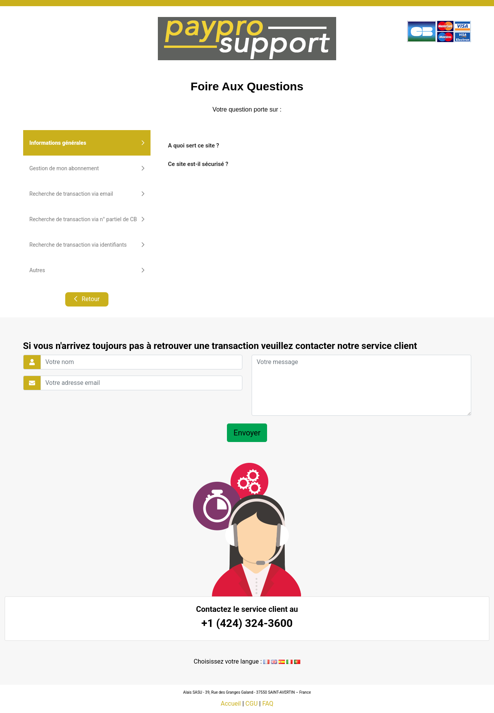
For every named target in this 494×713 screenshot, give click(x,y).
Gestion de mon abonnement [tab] (86, 168)
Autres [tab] (86, 270)
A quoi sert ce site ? (193, 145)
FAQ (267, 703)
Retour (87, 299)
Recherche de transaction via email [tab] (86, 194)
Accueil (231, 703)
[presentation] (77, 407)
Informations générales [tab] (86, 143)
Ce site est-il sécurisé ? (198, 164)
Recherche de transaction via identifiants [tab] (86, 245)
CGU (251, 703)
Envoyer (247, 432)
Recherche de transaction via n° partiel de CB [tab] (86, 219)
